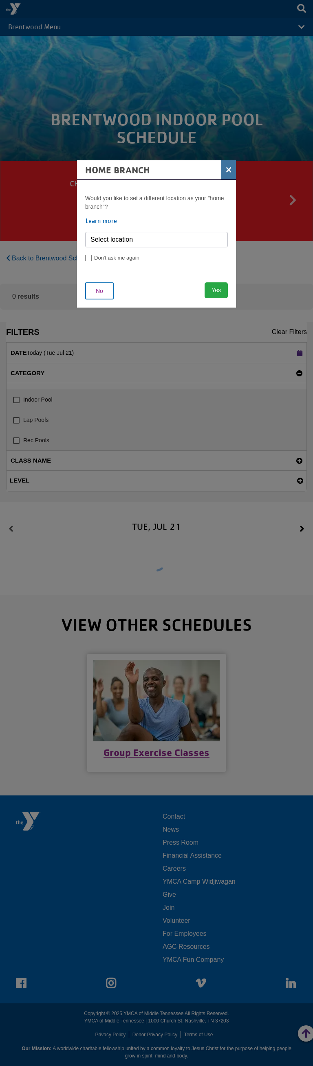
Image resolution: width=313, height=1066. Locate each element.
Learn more (101, 220)
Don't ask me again (116, 258)
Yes (216, 290)
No (99, 291)
